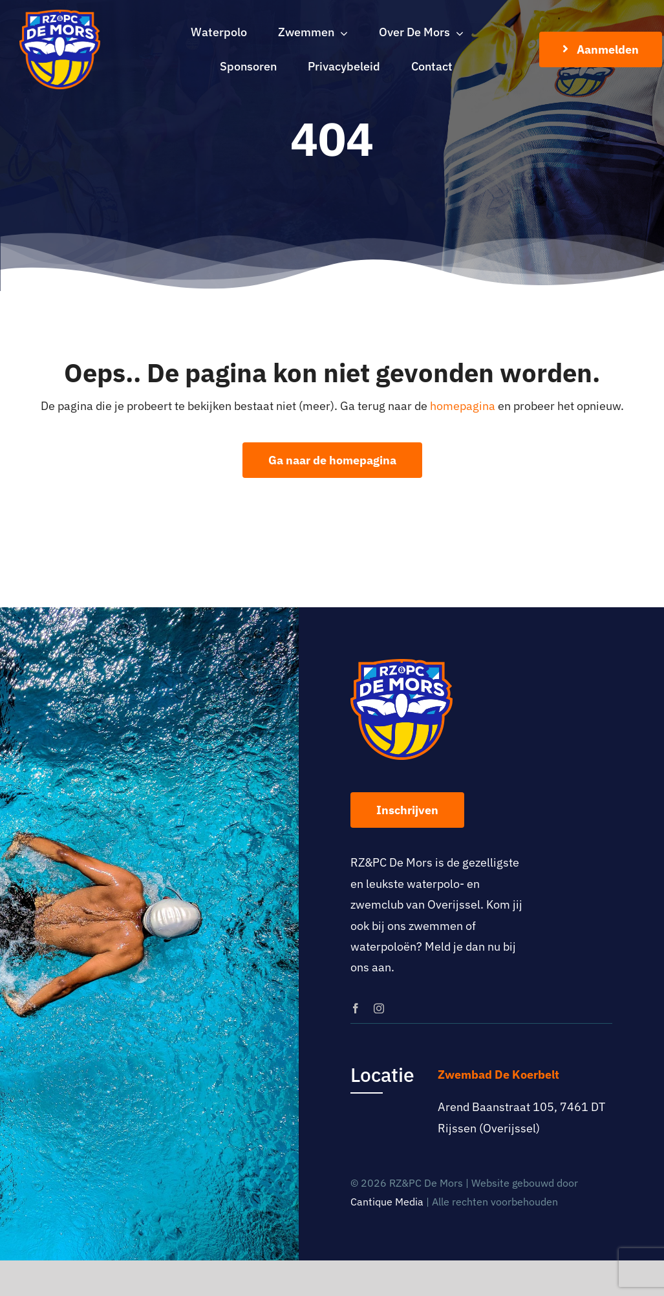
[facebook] (355, 1008)
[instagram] (379, 1008)
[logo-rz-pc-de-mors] (59, 15)
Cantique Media (386, 1201)
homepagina (462, 405)
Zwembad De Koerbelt (498, 1074)
